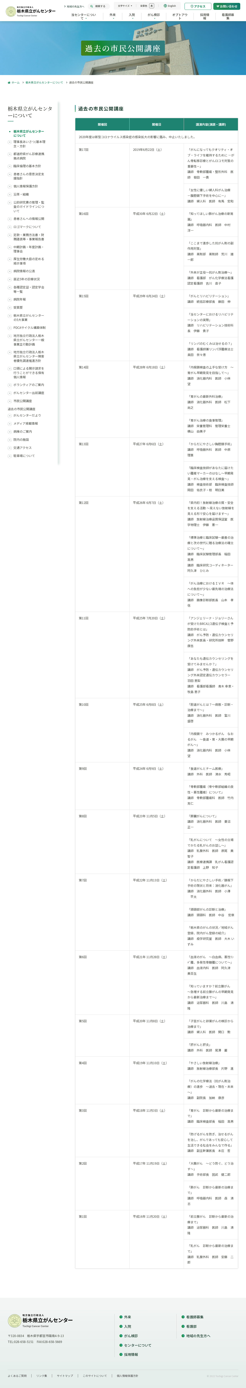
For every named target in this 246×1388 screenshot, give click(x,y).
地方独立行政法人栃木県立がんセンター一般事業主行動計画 (28, 339)
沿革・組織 (21, 194)
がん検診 (131, 1335)
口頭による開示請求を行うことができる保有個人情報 (28, 372)
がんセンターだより (27, 415)
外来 (127, 1316)
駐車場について (24, 455)
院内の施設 (21, 439)
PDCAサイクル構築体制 (29, 327)
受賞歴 (18, 307)
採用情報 (131, 1354)
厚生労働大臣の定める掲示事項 (28, 261)
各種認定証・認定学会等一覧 (28, 289)
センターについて (138, 1345)
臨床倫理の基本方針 (27, 166)
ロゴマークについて (27, 227)
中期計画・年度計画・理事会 (28, 249)
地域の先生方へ (75, 6)
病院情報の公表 (24, 271)
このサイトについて (95, 1376)
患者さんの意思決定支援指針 (28, 176)
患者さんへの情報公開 (28, 218)
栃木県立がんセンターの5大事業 (28, 317)
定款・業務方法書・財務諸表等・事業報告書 (28, 237)
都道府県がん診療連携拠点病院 (28, 156)
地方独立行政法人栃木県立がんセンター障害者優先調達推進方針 (28, 356)
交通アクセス (22, 447)
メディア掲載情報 (25, 423)
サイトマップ (65, 1376)
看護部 (191, 1326)
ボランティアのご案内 (28, 384)
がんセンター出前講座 (28, 393)
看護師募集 (195, 1316)
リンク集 (41, 1376)
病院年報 (19, 299)
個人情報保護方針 (25, 186)
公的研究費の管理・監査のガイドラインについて (28, 206)
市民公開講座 (22, 401)
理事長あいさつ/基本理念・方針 (29, 143)
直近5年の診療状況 (26, 279)
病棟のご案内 (22, 431)
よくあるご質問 (17, 1376)
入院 (127, 1326)
